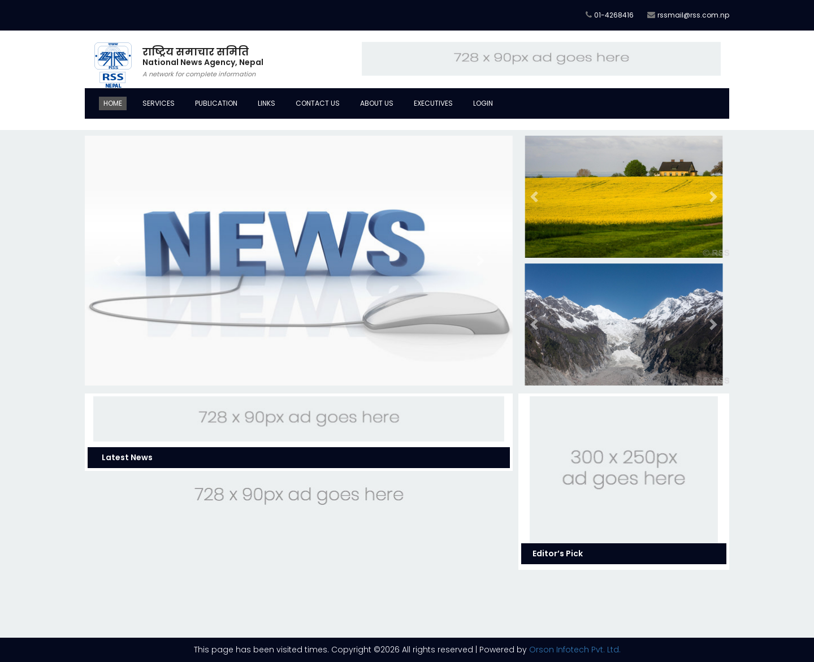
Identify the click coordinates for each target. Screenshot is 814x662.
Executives (433, 103)
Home (112, 103)
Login (483, 103)
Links (266, 103)
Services (158, 103)
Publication (216, 103)
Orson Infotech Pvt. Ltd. (575, 649)
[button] (117, 261)
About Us (376, 103)
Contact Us (318, 103)
